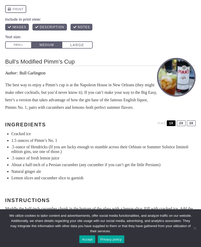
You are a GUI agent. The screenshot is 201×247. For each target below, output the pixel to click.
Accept (87, 239)
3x (191, 123)
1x (171, 123)
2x (181, 123)
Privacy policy (111, 239)
